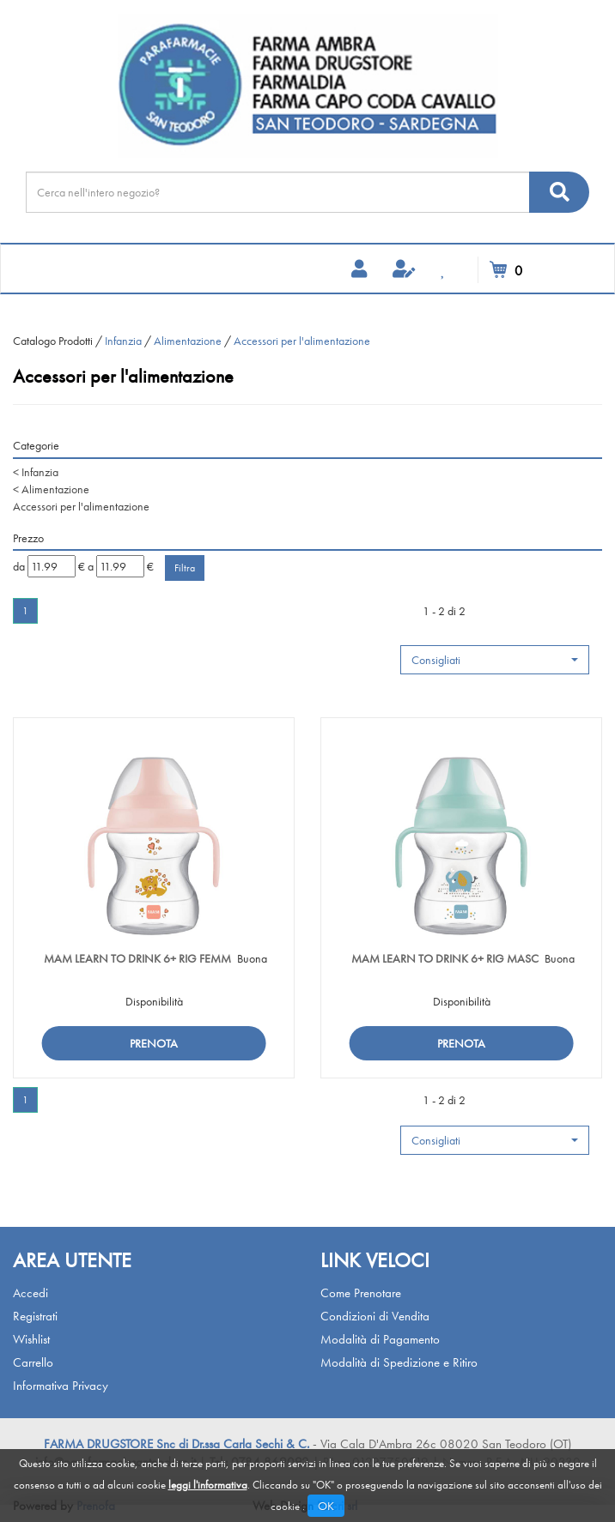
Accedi (30, 1293)
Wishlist (31, 1339)
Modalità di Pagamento (380, 1339)
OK (326, 1505)
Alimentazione (188, 340)
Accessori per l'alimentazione (81, 506)
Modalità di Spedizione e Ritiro (399, 1362)
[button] (494, 659)
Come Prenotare (360, 1293)
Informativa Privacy (60, 1385)
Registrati (35, 1316)
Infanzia (123, 340)
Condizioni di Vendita (374, 1316)
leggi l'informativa (207, 1484)
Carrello (33, 1362)
